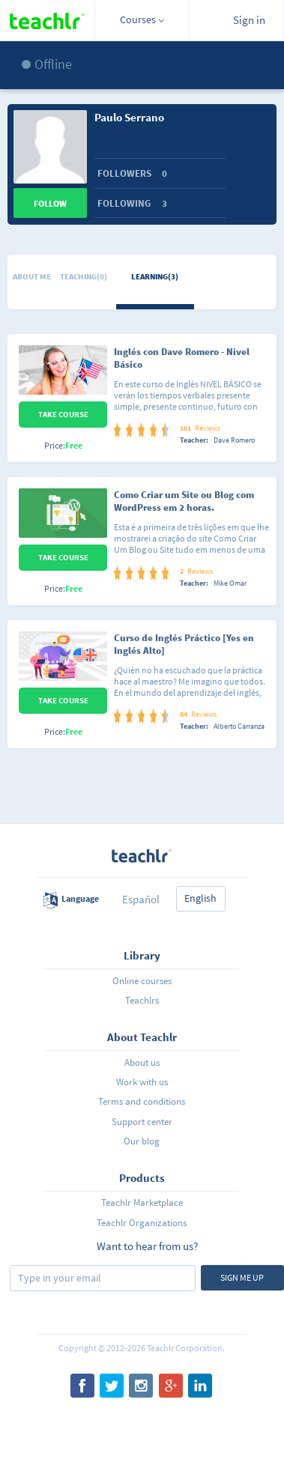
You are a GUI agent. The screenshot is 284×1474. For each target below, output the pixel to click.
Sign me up (242, 1277)
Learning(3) (154, 276)
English (200, 898)
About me (32, 276)
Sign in (249, 20)
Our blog (142, 1141)
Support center (142, 1121)
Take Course (63, 414)
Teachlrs (142, 1000)
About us (142, 1062)
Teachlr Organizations (142, 1222)
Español (141, 899)
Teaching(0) (83, 276)
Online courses (142, 980)
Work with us (142, 1082)
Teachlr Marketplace (142, 1202)
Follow (50, 203)
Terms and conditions (141, 1101)
